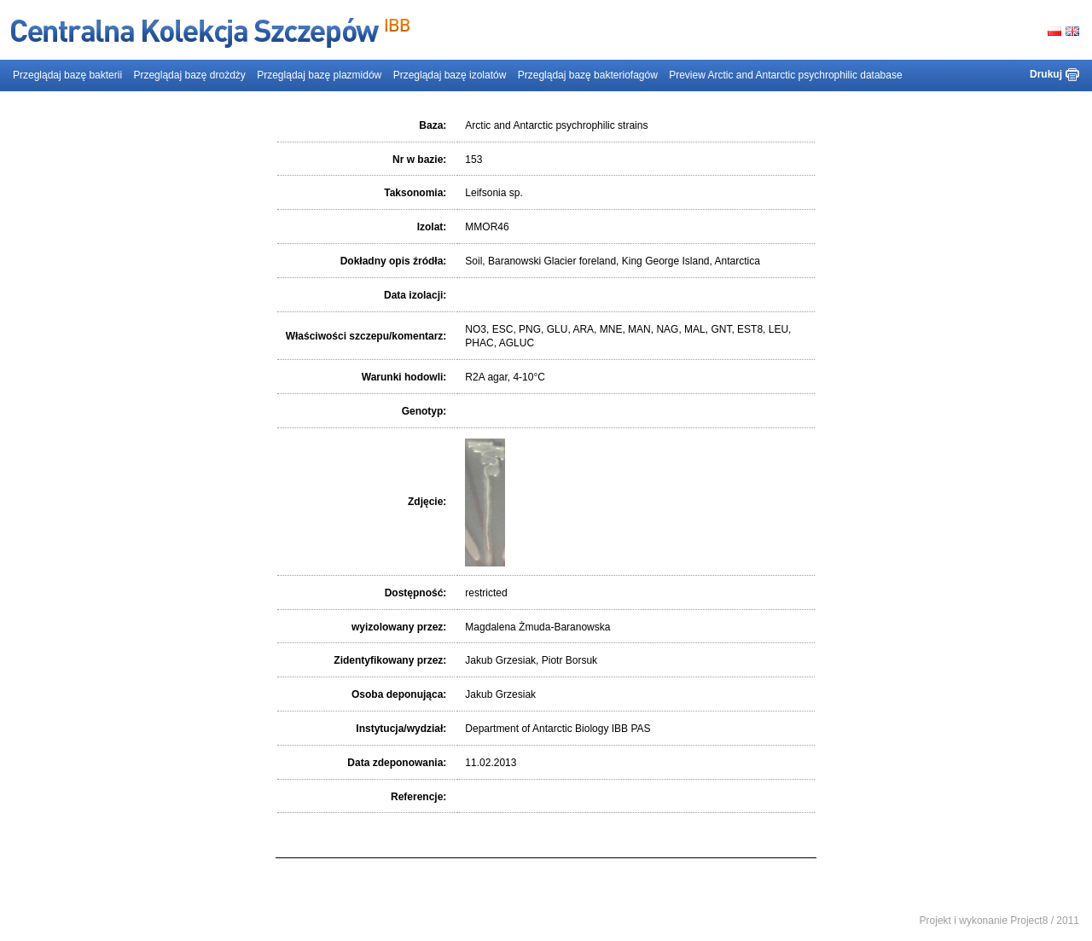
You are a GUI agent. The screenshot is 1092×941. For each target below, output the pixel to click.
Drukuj (1046, 74)
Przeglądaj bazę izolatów (450, 75)
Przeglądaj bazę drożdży (189, 75)
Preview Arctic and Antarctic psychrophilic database (785, 75)
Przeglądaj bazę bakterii (67, 75)
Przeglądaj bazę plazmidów (319, 75)
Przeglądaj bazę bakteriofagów (588, 75)
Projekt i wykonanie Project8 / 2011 (999, 920)
